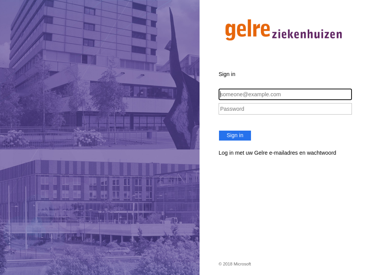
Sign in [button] (235, 135)
